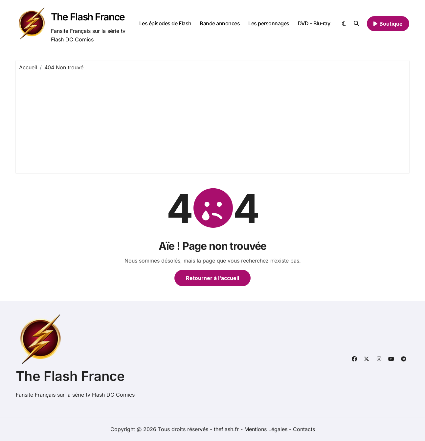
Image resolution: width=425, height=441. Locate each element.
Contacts (304, 429)
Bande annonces (220, 23)
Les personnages (268, 23)
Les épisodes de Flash (165, 23)
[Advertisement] (213, 120)
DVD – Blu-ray (314, 23)
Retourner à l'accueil (212, 278)
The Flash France (88, 17)
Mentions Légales (266, 429)
